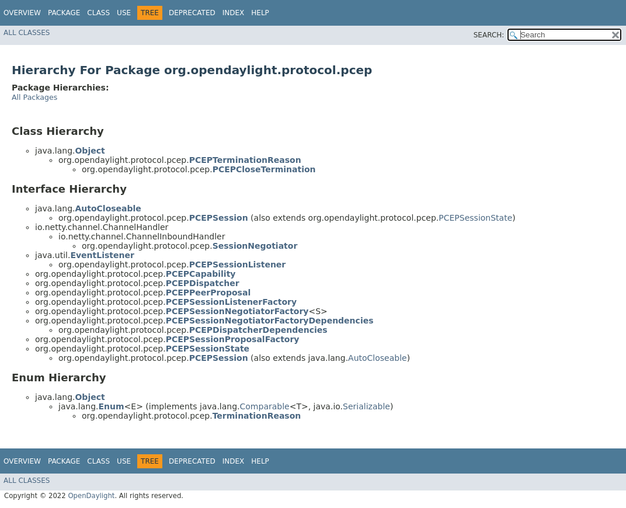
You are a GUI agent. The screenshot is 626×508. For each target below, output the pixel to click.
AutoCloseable (377, 358)
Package (64, 13)
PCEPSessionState (475, 217)
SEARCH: (489, 35)
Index (233, 13)
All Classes (27, 33)
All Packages (34, 97)
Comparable (265, 406)
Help (260, 13)
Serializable (366, 406)
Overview (22, 13)
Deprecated (192, 13)
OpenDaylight (91, 496)
